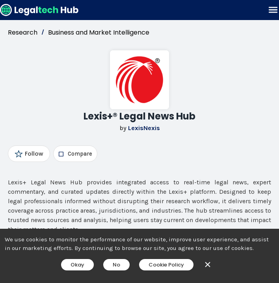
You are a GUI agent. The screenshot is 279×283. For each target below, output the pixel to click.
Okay (77, 264)
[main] (139, 141)
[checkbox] (75, 153)
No (116, 264)
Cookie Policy (166, 264)
